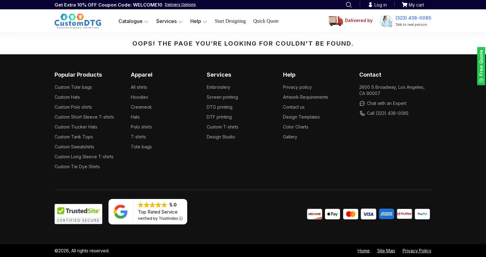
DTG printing (219, 107)
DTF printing (219, 116)
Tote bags (141, 146)
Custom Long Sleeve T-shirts (84, 156)
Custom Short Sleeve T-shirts (84, 116)
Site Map (386, 250)
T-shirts (138, 136)
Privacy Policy (417, 250)
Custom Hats (67, 97)
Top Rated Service (158, 212)
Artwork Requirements (305, 97)
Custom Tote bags (73, 87)
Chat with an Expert (382, 103)
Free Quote (481, 63)
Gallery (290, 136)
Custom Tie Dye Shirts (77, 166)
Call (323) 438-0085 (384, 113)
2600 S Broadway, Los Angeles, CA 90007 (392, 90)
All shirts (139, 87)
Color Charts (295, 126)
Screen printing (222, 97)
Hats (135, 116)
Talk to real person (411, 24)
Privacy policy (297, 87)
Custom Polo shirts (73, 107)
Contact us (294, 107)
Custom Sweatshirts (74, 146)
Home (364, 250)
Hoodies (139, 97)
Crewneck (141, 107)
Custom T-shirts (222, 126)
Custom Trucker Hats (76, 126)
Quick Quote (266, 21)
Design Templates (301, 116)
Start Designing (230, 21)
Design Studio (221, 136)
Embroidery (218, 87)
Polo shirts (141, 126)
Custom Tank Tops (74, 136)
